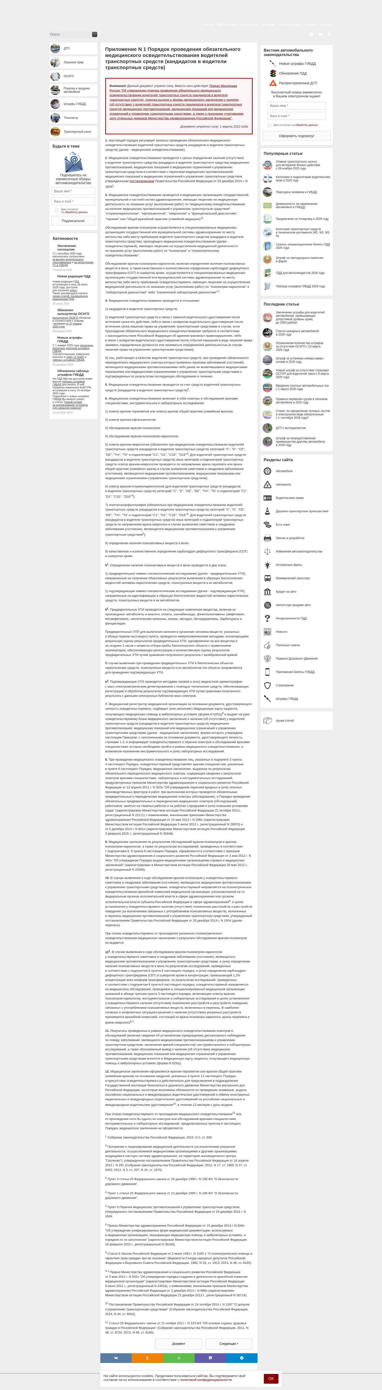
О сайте (310, 24)
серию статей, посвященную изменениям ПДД (70, 297)
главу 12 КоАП (75, 356)
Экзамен (268, 24)
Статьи (208, 24)
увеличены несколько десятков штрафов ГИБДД (73, 348)
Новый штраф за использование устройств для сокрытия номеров (70, 405)
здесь (73, 290)
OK (271, 1379)
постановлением (142, 181)
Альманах (248, 24)
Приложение (289, 24)
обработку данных (76, 212)
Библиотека (227, 24)
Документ (178, 1343)
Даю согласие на (74, 211)
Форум (326, 24)
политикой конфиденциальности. (206, 1380)
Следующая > (229, 1343)
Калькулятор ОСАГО (65, 317)
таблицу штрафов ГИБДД (68, 359)
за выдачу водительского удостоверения (68, 261)
